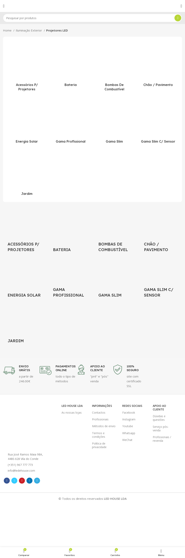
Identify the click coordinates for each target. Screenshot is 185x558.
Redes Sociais (132, 405)
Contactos (98, 412)
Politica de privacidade (99, 445)
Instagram (128, 419)
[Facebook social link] (7, 480)
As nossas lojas (72, 412)
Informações (102, 405)
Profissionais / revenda (162, 438)
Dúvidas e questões (159, 417)
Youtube (127, 426)
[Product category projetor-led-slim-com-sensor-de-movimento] (158, 122)
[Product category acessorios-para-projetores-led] (27, 67)
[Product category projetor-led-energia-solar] (27, 122)
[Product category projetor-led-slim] (114, 122)
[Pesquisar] (92, 18)
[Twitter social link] (14, 480)
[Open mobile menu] (3, 6)
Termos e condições (98, 434)
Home (7, 30)
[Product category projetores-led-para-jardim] (27, 174)
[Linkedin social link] (29, 480)
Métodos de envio (104, 426)
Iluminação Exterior (29, 30)
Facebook (128, 412)
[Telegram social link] (37, 480)
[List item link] (26, 464)
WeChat (127, 439)
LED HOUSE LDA (72, 405)
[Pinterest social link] (22, 480)
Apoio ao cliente (159, 407)
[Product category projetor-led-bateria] (71, 65)
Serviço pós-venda (161, 428)
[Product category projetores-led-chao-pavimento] (158, 65)
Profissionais (100, 419)
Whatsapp (128, 433)
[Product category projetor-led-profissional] (71, 122)
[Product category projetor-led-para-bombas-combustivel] (114, 67)
